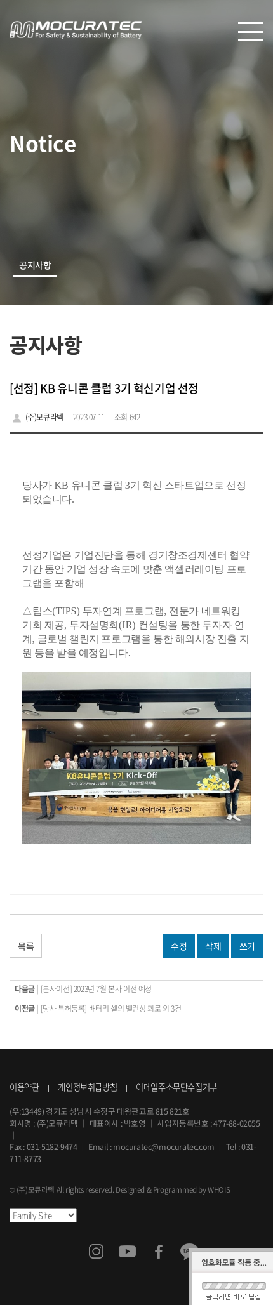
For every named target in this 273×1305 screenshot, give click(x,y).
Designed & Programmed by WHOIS (173, 1189)
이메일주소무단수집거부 (176, 1087)
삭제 (213, 945)
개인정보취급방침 (87, 1087)
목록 (26, 945)
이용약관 (24, 1087)
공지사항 (35, 265)
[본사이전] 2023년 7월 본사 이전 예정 (96, 989)
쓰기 (247, 945)
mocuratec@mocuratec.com (164, 1147)
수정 (179, 945)
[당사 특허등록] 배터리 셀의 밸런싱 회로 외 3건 (111, 1008)
